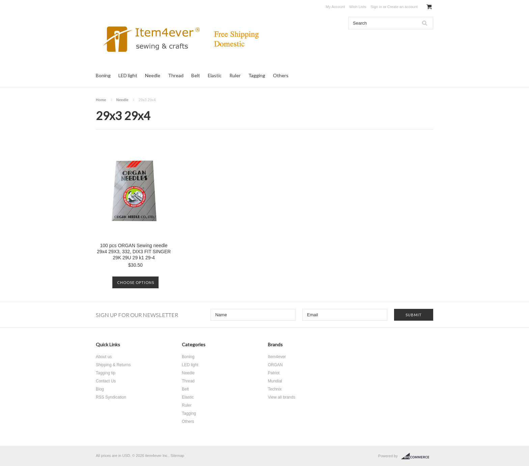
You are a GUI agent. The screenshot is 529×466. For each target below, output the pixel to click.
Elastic (215, 75)
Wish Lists (357, 7)
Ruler (235, 75)
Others (280, 75)
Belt (195, 75)
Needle (152, 75)
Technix (275, 389)
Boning (103, 75)
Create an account (402, 7)
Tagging (256, 75)
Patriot (274, 373)
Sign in (376, 7)
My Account (335, 7)
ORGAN (275, 364)
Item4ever (277, 356)
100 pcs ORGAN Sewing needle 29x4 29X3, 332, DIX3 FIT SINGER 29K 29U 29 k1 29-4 (134, 251)
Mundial (275, 381)
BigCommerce (417, 456)
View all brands (281, 397)
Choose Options (135, 282)
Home (101, 100)
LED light (127, 75)
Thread (176, 75)
